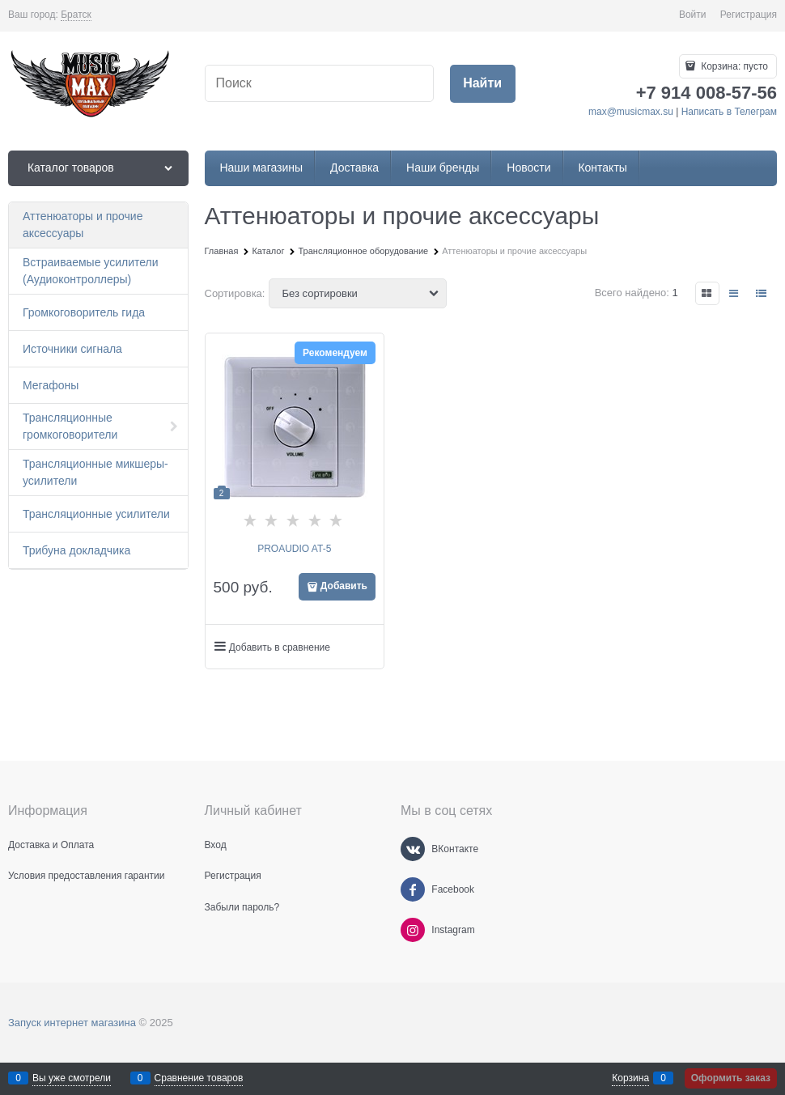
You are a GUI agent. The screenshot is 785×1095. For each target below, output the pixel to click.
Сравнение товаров (199, 1078)
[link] (76, 15)
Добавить (343, 586)
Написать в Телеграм (729, 111)
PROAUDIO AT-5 (294, 548)
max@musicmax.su (630, 111)
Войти (692, 14)
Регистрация (748, 14)
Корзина (630, 1078)
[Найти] (483, 84)
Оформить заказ (730, 1078)
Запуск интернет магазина (72, 1022)
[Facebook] (413, 889)
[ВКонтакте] (413, 849)
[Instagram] (413, 930)
